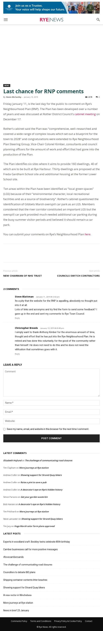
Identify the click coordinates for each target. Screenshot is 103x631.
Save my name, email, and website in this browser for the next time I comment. (48, 429)
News (6, 85)
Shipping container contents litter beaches (25, 580)
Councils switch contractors (78, 275)
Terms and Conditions (40, 621)
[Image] (51, 8)
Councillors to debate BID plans (19, 572)
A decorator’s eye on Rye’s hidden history (41, 489)
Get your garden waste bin (34, 496)
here (87, 234)
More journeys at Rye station (34, 467)
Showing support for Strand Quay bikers (41, 475)
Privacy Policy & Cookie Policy (68, 621)
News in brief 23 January (16, 610)
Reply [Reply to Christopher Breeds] (17, 354)
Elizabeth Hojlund (12, 460)
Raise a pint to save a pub (33, 482)
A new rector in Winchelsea (17, 595)
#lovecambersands (13, 557)
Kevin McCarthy (13, 97)
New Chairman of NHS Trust (22, 275)
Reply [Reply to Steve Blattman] (17, 318)
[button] (5, 19)
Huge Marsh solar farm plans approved (34, 526)
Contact (88, 621)
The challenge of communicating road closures (48, 460)
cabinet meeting (85, 114)
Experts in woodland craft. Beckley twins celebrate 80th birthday (36, 541)
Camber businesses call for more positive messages (30, 549)
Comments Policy (19, 621)
